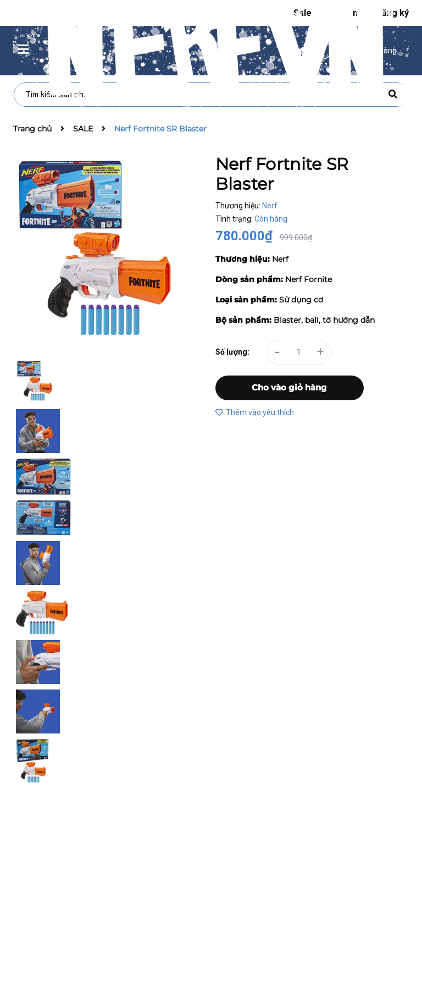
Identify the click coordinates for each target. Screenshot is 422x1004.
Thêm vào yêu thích (254, 412)
